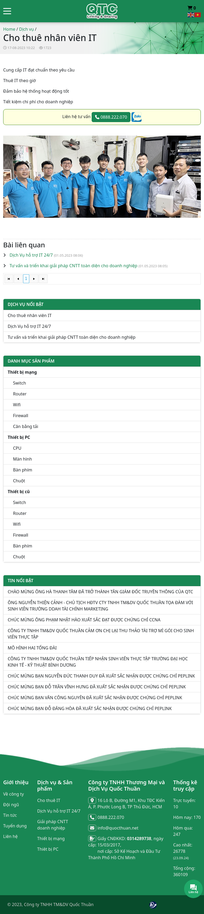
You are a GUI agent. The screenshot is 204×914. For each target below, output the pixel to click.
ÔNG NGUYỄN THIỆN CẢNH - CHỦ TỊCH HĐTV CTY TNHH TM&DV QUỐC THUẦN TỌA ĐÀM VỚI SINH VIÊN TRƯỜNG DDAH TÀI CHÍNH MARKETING (100, 606)
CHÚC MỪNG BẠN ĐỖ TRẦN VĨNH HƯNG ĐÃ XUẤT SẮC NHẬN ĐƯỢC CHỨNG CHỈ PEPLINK (97, 687)
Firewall (20, 415)
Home (9, 29)
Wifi (17, 405)
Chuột (19, 481)
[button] (7, 11)
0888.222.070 (111, 117)
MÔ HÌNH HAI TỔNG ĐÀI (32, 648)
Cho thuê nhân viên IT (30, 315)
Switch (19, 383)
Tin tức (10, 815)
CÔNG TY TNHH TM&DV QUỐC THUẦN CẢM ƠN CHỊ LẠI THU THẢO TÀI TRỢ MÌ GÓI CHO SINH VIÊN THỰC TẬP (101, 634)
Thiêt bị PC (47, 849)
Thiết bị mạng (51, 838)
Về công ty (13, 794)
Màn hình (22, 459)
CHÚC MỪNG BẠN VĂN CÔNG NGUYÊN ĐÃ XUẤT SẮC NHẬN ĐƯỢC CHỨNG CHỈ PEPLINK (95, 698)
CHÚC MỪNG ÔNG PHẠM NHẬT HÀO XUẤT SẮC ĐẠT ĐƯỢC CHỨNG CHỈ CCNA (84, 620)
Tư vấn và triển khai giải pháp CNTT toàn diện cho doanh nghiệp (73, 266)
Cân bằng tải (25, 426)
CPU (17, 448)
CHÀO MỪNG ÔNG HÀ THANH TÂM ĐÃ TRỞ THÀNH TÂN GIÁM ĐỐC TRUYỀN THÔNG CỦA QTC (100, 592)
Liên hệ (10, 836)
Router (20, 394)
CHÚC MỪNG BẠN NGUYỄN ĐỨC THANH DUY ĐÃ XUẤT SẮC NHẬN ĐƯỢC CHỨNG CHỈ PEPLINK (101, 676)
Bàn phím (22, 470)
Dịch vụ (26, 29)
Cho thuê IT (48, 800)
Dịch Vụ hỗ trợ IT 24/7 (31, 255)
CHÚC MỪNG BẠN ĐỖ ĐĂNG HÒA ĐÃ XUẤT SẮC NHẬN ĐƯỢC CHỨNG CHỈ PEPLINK (90, 708)
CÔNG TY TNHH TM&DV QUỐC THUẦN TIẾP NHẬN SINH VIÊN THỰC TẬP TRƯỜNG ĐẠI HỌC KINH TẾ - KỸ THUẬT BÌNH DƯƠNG (98, 662)
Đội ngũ (11, 805)
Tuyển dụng (15, 826)
